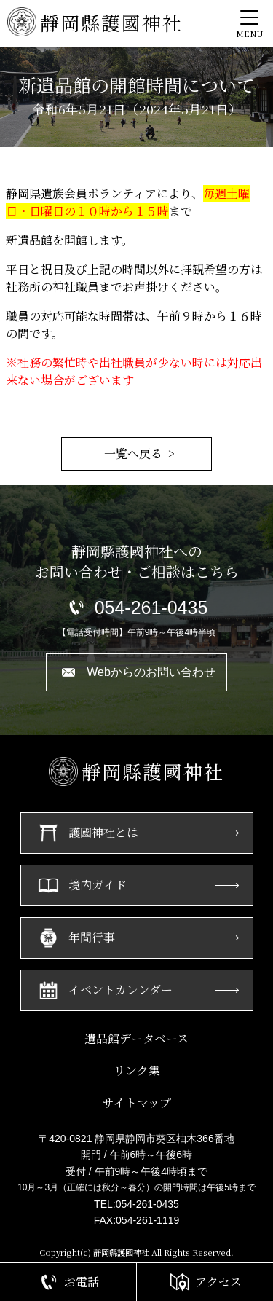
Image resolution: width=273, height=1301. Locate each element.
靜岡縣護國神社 (95, 21)
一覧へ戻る (133, 453)
